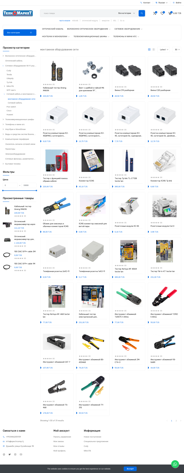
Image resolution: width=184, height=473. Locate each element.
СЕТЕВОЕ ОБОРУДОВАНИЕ (128, 29)
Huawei (10, 114)
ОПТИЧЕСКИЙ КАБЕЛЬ (52, 29)
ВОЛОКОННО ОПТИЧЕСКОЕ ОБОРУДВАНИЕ (89, 29)
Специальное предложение (96, 441)
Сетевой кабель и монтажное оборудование (21, 94)
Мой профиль (59, 451)
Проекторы (10, 149)
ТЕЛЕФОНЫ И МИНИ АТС (126, 36)
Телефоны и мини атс (15, 124)
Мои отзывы (58, 446)
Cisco (9, 110)
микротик (105, 21)
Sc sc (122, 21)
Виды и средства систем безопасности (20, 134)
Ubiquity (10, 78)
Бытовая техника (12, 164)
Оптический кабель (13, 61)
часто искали (64, 21)
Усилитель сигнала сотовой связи (20, 144)
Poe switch (11, 107)
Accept (130, 469)
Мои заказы (58, 441)
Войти (177, 3)
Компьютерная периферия (17, 139)
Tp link (9, 82)
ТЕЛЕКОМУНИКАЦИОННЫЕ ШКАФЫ (92, 36)
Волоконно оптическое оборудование (20, 56)
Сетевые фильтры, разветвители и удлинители (20, 159)
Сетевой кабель (15, 103)
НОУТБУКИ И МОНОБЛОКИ (56, 36)
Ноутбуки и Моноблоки (15, 129)
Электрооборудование (15, 154)
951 (114, 21)
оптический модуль (90, 21)
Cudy (9, 70)
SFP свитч (11, 90)
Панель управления (62, 437)
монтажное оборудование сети (21, 99)
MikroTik (10, 86)
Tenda (9, 74)
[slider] (3, 190)
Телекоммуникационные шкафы (19, 119)
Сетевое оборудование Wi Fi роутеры (20, 66)
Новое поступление (92, 437)
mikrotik (75, 21)
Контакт (145, 3)
